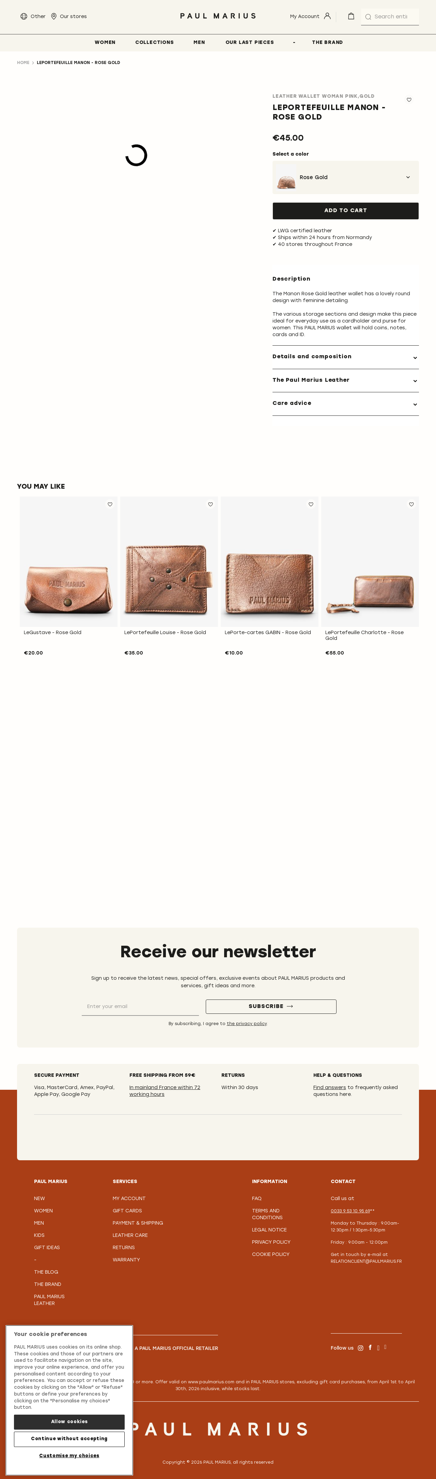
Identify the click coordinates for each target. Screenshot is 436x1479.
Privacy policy (271, 1242)
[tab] (345, 357)
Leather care (130, 1235)
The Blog (46, 1272)
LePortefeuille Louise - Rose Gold (165, 632)
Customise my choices (69, 1456)
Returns (124, 1247)
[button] (110, 504)
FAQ (257, 1198)
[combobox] (390, 17)
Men (39, 1223)
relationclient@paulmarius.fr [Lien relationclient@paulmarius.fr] (366, 1262)
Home (23, 63)
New (39, 1198)
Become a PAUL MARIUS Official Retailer (165, 1348)
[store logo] (218, 20)
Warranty (126, 1260)
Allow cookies (69, 1422)
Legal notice (269, 1230)
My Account (129, 1198)
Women (43, 1211)
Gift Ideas (47, 1247)
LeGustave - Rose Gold (52, 632)
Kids (39, 1235)
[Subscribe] (271, 1007)
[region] (69, 1400)
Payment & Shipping (138, 1223)
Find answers (329, 1087)
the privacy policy (247, 1024)
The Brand (47, 1284)
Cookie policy (271, 1254)
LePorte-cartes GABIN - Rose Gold (268, 632)
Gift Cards (127, 1211)
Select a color (290, 154)
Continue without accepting (69, 1439)
